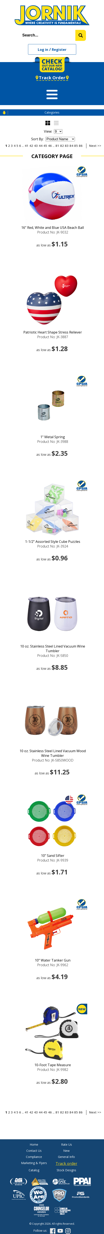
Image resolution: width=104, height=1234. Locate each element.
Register (59, 49)
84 (71, 145)
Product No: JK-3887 (52, 337)
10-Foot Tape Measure (52, 1065)
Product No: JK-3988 (52, 441)
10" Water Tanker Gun (52, 960)
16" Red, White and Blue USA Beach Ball (52, 227)
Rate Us (66, 1144)
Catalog (34, 1170)
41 (26, 145)
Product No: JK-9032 (52, 232)
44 (40, 145)
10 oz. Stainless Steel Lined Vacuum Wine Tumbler (52, 648)
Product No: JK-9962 (52, 965)
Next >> (95, 145)
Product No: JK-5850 (52, 655)
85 (76, 145)
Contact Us (34, 1151)
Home (34, 1144)
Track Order (52, 78)
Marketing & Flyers (34, 1163)
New (66, 1151)
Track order (66, 1163)
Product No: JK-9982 (52, 1069)
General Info (66, 1157)
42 (31, 145)
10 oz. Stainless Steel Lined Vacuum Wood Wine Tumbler (53, 753)
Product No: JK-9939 (52, 860)
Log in (43, 49)
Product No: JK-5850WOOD (52, 760)
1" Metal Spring (52, 437)
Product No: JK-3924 (52, 546)
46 (50, 145)
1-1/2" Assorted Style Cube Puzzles (52, 541)
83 (67, 145)
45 (45, 145)
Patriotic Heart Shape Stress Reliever (52, 332)
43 (36, 145)
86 (81, 145)
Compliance (34, 1157)
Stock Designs (66, 1170)
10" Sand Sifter (52, 855)
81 (57, 145)
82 (62, 145)
